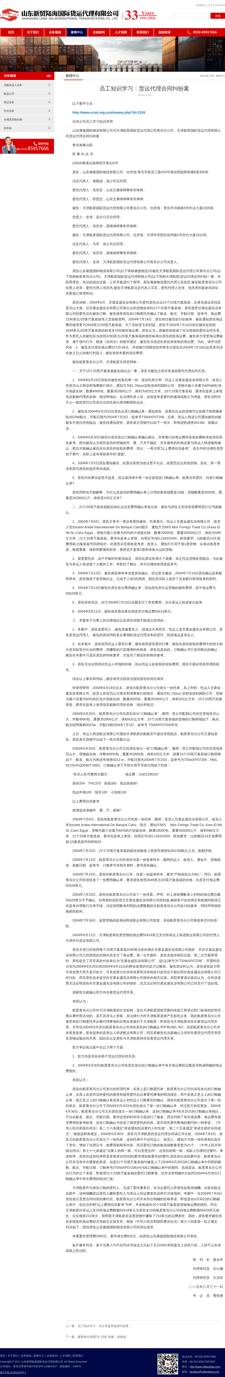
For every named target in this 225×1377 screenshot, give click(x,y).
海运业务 (9, 102)
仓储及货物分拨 (13, 119)
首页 (11, 32)
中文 (210, 5)
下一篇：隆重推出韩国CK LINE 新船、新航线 (96, 1336)
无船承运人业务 (13, 85)
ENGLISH (220, 5)
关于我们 (33, 32)
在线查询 (99, 32)
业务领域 (55, 32)
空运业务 (9, 110)
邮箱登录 (165, 32)
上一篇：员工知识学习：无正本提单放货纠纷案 (97, 1326)
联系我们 (201, 5)
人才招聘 (121, 32)
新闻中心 (77, 32)
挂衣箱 (8, 128)
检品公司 (9, 93)
